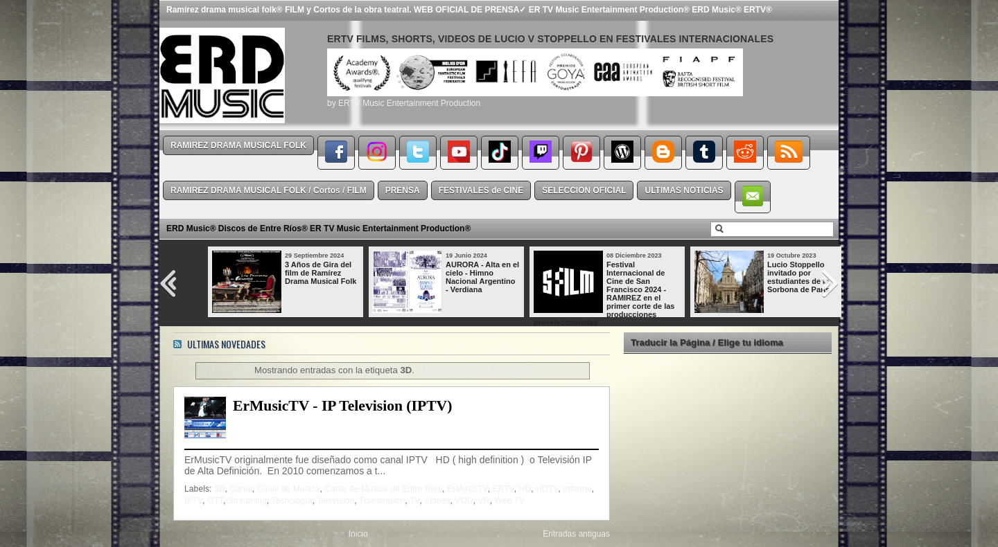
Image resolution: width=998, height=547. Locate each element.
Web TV (510, 500)
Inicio (358, 534)
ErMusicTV (467, 489)
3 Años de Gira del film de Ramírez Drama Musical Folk (320, 272)
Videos (437, 500)
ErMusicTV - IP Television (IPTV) (342, 405)
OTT (215, 500)
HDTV (547, 489)
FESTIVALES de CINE (481, 190)
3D (219, 489)
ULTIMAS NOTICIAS (684, 190)
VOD (464, 500)
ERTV (503, 489)
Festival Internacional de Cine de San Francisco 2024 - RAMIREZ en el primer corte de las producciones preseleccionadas (604, 293)
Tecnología (291, 500)
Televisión (335, 500)
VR (484, 500)
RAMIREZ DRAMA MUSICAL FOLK (238, 145)
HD (525, 489)
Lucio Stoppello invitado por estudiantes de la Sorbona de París (798, 277)
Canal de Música (287, 489)
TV (414, 500)
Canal (241, 489)
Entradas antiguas (576, 534)
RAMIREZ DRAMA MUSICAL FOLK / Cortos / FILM (268, 190)
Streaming (247, 500)
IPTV (193, 500)
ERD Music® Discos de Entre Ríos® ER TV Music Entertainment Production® (318, 228)
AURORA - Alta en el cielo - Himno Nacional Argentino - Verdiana (482, 277)
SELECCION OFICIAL (584, 190)
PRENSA (402, 190)
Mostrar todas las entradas (475, 370)
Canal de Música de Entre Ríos (384, 489)
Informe (577, 489)
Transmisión (382, 500)
